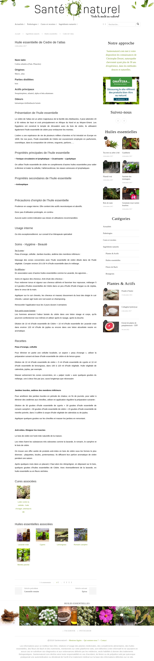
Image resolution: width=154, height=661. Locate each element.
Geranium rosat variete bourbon (130, 204)
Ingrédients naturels (67, 24)
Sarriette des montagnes (127, 178)
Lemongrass (61, 545)
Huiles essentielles (51, 34)
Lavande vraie (23, 545)
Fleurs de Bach (112, 267)
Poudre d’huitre (127, 291)
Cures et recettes (48, 24)
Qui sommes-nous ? (91, 640)
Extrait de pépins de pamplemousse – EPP (130, 324)
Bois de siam (108, 203)
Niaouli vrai (107, 177)
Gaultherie (126, 153)
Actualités (19, 24)
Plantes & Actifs (112, 253)
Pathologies (32, 24)
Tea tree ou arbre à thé (111, 153)
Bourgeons (110, 274)
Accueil (17, 34)
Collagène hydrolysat (129, 307)
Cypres (42, 545)
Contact (104, 640)
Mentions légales (75, 640)
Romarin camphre (80, 545)
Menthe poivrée (23, 565)
